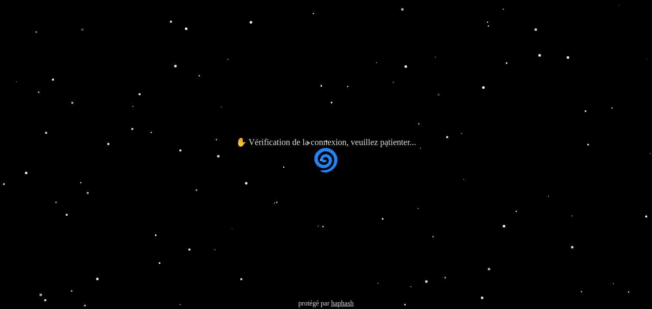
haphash (342, 303)
